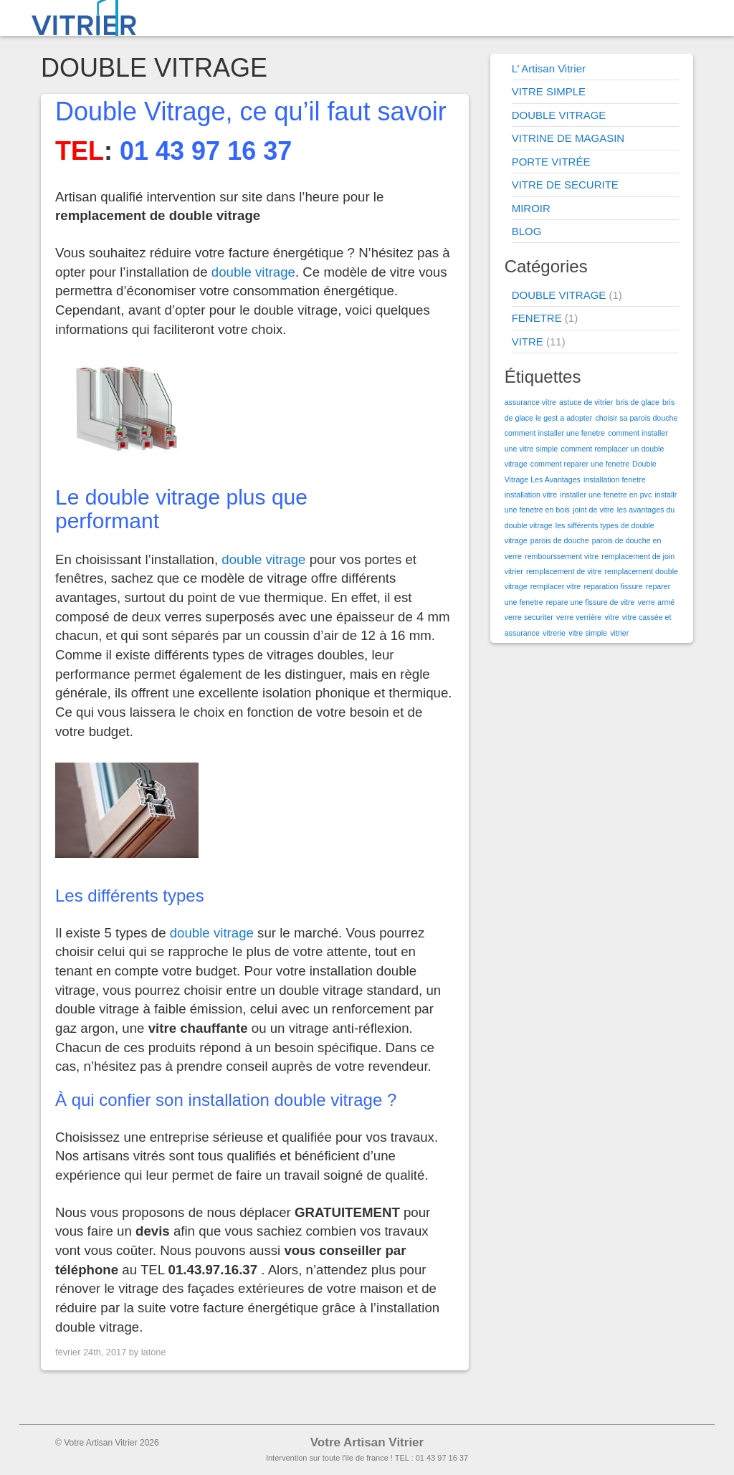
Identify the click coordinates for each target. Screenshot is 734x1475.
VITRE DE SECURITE (565, 184)
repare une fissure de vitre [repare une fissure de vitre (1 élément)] (590, 602)
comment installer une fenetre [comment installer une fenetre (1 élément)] (555, 433)
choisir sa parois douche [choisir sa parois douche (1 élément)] (636, 418)
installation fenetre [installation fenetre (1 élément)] (614, 479)
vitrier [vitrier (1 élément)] (619, 633)
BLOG (527, 231)
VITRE (527, 341)
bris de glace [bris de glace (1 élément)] (637, 402)
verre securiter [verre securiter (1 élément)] (529, 617)
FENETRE (537, 318)
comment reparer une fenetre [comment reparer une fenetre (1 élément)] (579, 463)
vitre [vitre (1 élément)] (611, 617)
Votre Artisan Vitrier (367, 1442)
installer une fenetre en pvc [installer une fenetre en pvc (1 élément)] (606, 494)
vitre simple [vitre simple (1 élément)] (587, 633)
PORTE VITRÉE (551, 162)
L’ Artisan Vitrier (549, 68)
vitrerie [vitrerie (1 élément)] (554, 633)
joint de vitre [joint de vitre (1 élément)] (593, 509)
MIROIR (531, 208)
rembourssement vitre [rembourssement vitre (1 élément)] (562, 556)
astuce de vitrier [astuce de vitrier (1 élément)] (586, 402)
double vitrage (253, 272)
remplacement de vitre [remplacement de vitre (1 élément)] (563, 571)
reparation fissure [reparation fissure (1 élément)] (612, 586)
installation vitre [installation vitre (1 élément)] (531, 494)
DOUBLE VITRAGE (559, 115)
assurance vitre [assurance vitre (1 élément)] (530, 402)
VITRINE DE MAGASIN (568, 138)
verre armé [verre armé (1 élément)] (656, 602)
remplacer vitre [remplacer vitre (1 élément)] (555, 586)
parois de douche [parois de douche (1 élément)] (559, 540)
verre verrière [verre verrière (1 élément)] (578, 617)
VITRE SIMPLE (549, 91)
